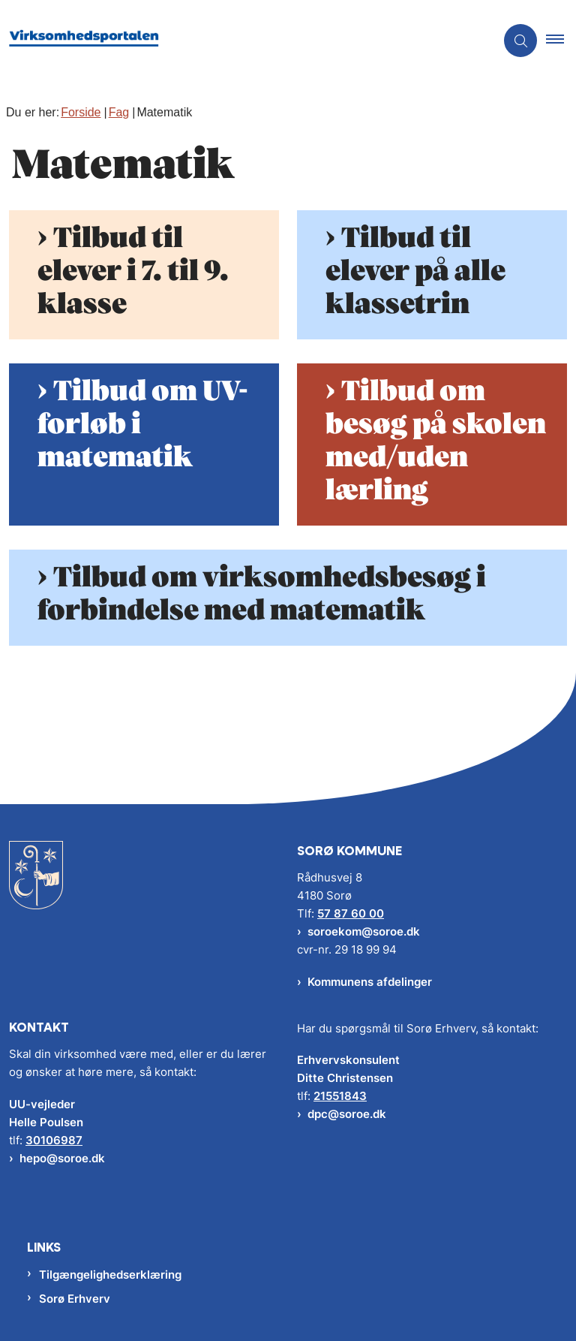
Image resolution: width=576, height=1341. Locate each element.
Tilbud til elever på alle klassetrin (416, 272)
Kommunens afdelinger (370, 982)
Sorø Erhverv (74, 1298)
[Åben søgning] (520, 40)
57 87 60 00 (350, 913)
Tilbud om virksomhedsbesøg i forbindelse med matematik (262, 594)
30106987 (54, 1140)
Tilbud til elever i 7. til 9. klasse (133, 272)
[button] (561, 40)
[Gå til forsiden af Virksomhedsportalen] (241, 41)
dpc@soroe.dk (347, 1114)
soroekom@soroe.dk (364, 931)
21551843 (340, 1096)
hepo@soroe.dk (62, 1158)
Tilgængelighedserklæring (110, 1274)
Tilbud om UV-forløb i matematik (143, 425)
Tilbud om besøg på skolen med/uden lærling (436, 441)
